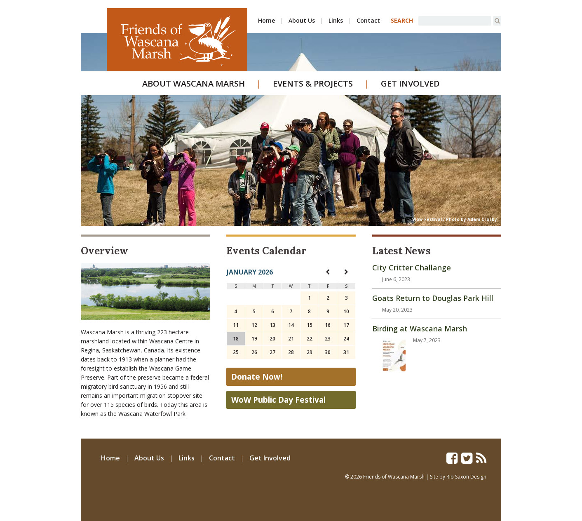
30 (328, 352)
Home (266, 20)
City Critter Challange (411, 267)
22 (309, 338)
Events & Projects (313, 83)
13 (272, 325)
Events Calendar (266, 250)
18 (236, 338)
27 (272, 352)
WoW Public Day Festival (278, 399)
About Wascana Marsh (193, 83)
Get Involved (410, 83)
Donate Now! (256, 376)
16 (328, 325)
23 (328, 338)
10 (346, 311)
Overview (104, 250)
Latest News (401, 250)
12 (254, 325)
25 (236, 352)
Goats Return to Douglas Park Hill (432, 298)
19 (254, 338)
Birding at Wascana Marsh (419, 328)
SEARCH (402, 20)
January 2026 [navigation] (250, 272)
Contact (368, 20)
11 (236, 325)
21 (291, 338)
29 (309, 352)
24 (346, 338)
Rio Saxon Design (466, 476)
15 (309, 325)
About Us (302, 20)
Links (336, 20)
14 (291, 325)
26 (254, 352)
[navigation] (328, 272)
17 (346, 325)
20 (272, 338)
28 (291, 352)
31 (346, 352)
